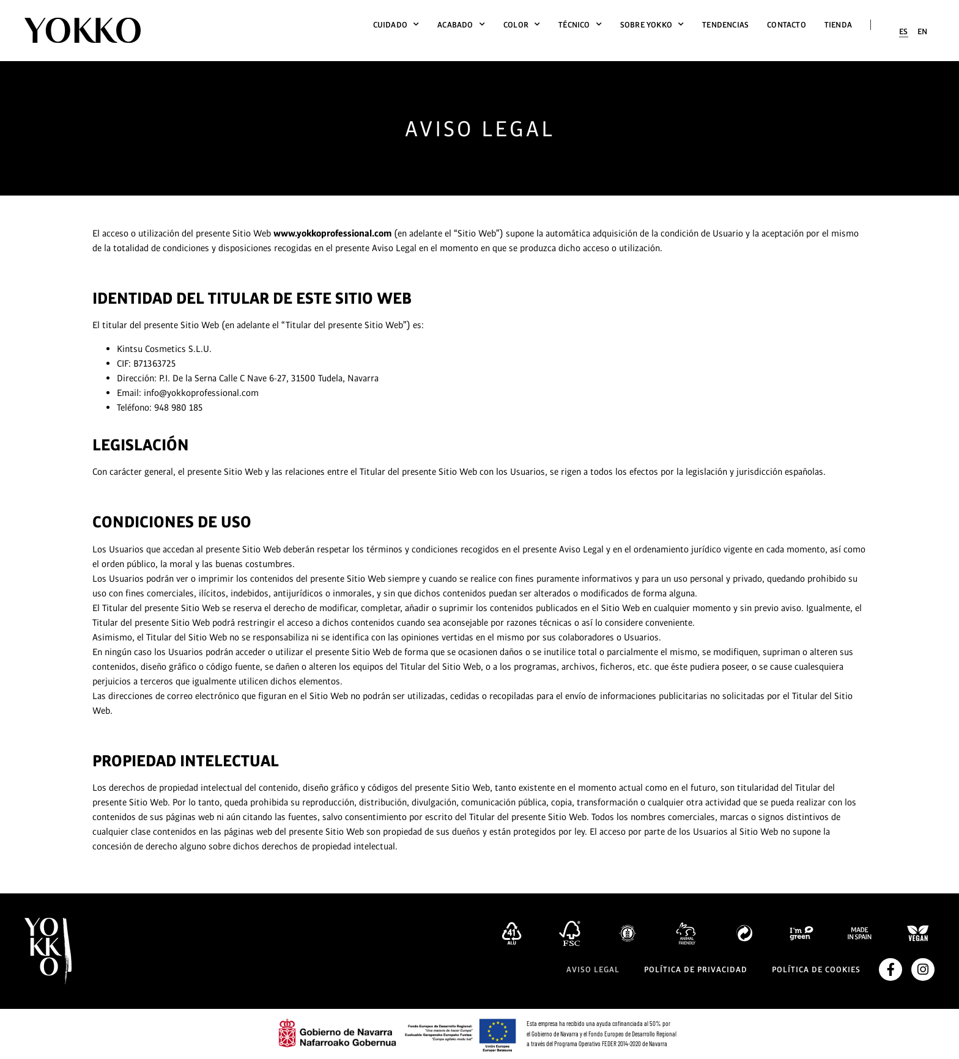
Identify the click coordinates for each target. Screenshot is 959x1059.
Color (521, 25)
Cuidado (396, 25)
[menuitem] (903, 31)
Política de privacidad (695, 969)
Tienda (838, 25)
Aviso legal (593, 969)
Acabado (461, 25)
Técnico (580, 25)
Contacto (786, 25)
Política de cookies (816, 969)
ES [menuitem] (903, 31)
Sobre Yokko (652, 25)
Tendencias (725, 25)
